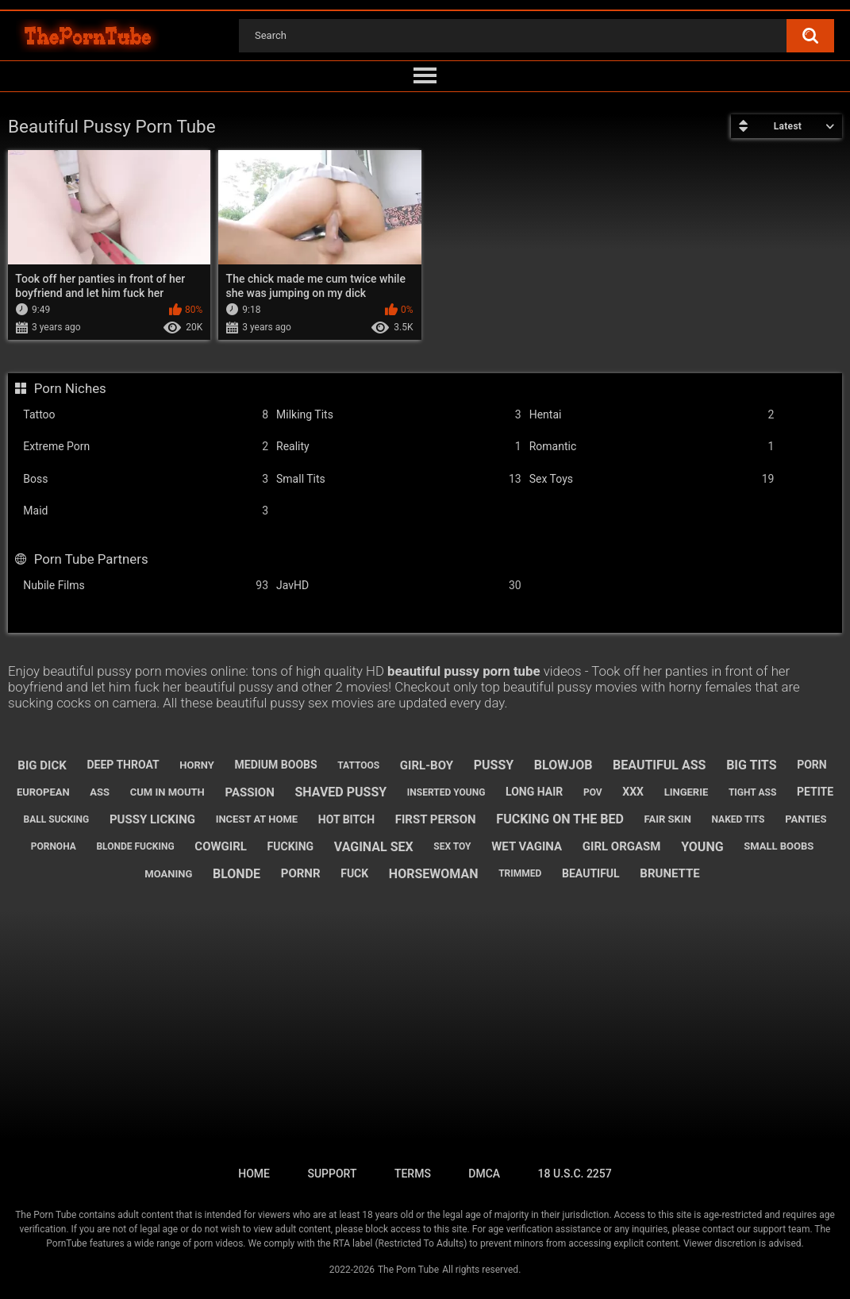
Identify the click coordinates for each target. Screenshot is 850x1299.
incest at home (257, 819)
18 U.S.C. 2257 (575, 1173)
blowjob (563, 765)
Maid (145, 511)
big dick (41, 765)
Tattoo (145, 415)
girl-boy (426, 765)
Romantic (652, 446)
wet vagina (526, 846)
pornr (301, 873)
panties (805, 819)
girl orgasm (622, 846)
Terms (412, 1173)
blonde (236, 873)
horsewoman (434, 873)
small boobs (778, 846)
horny (196, 765)
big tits (751, 765)
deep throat (123, 764)
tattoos (358, 765)
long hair (534, 791)
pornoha (53, 846)
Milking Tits (398, 415)
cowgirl (220, 846)
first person (435, 819)
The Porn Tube (408, 1269)
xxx (633, 791)
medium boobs (276, 764)
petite (815, 791)
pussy (493, 765)
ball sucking (57, 819)
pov (592, 792)
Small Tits (398, 479)
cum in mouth (167, 792)
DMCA (484, 1173)
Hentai (652, 415)
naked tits (738, 819)
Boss (145, 479)
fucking (290, 846)
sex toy (452, 846)
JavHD (398, 585)
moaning (168, 874)
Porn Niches (70, 388)
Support (331, 1173)
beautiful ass (659, 765)
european (43, 792)
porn (812, 764)
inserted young (446, 792)
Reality (398, 446)
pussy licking (152, 819)
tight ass (752, 792)
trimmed (519, 873)
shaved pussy (340, 792)
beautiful (591, 873)
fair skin (667, 819)
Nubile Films (145, 585)
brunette (669, 873)
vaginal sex (373, 846)
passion (249, 792)
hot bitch (346, 819)
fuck (354, 873)
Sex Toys (652, 479)
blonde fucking (135, 846)
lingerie (686, 792)
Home (254, 1173)
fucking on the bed (560, 819)
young (702, 846)
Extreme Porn (145, 446)
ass (100, 792)
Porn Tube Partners (91, 559)
